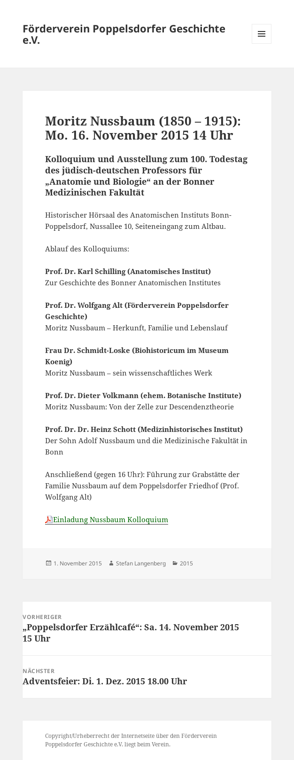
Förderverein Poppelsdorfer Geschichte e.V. (124, 34)
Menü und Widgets (261, 43)
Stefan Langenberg (141, 563)
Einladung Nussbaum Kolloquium (110, 519)
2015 (186, 563)
